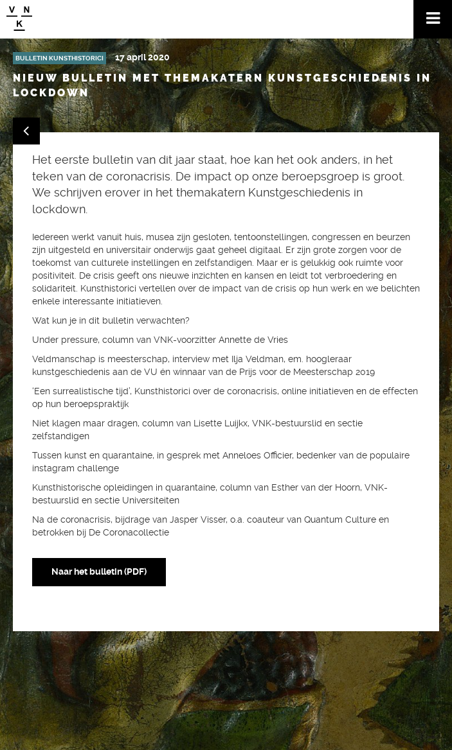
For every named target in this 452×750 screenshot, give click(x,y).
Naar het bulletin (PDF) (99, 571)
